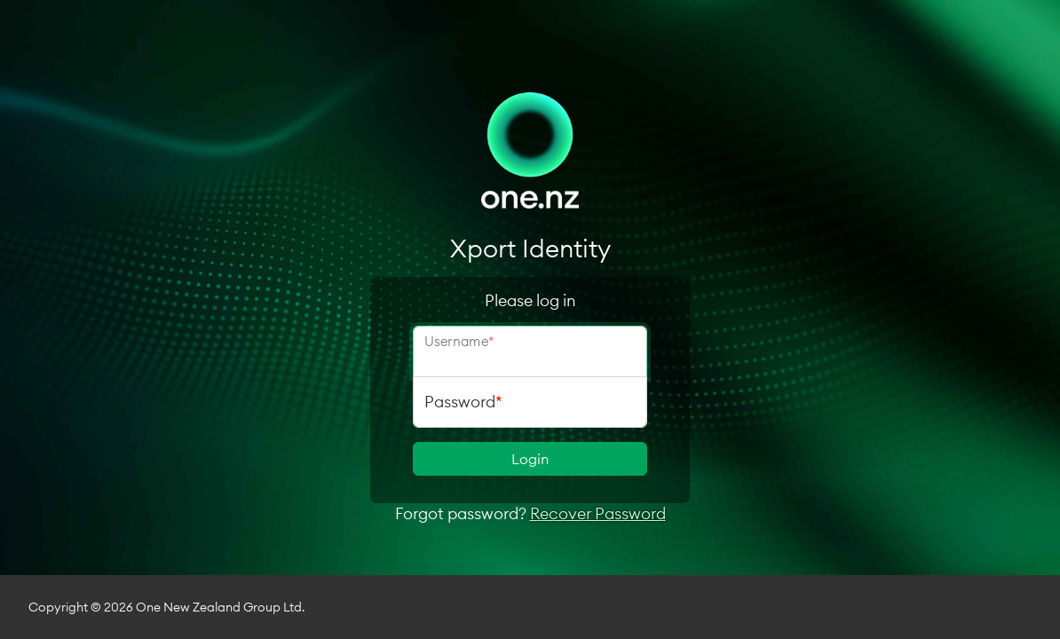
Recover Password (598, 513)
